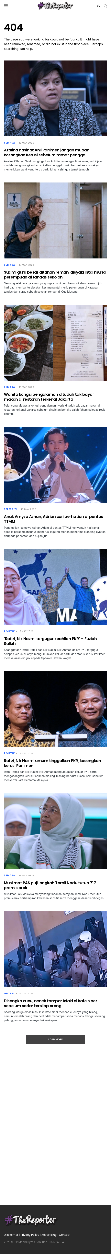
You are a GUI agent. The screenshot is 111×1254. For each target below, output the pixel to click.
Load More (55, 1039)
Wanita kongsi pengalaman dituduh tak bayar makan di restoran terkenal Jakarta (49, 397)
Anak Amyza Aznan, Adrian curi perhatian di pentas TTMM (53, 519)
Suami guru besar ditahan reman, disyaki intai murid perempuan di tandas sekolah (55, 274)
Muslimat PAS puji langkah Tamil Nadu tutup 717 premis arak (50, 885)
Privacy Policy (30, 1235)
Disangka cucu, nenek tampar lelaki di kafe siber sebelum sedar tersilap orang (50, 1003)
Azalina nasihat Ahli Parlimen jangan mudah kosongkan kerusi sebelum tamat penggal (46, 152)
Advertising (49, 1235)
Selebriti (10, 509)
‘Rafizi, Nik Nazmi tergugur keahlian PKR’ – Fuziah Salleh (50, 641)
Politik (9, 631)
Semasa (9, 142)
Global (9, 993)
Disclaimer (11, 1235)
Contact (65, 1235)
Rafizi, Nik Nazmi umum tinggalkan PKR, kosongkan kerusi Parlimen (52, 763)
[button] (6, 6)
